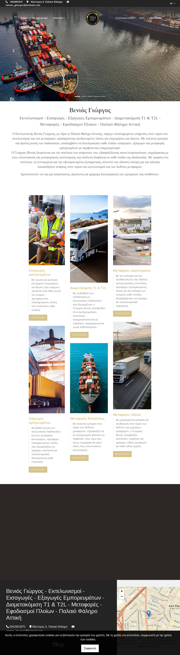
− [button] (122, 596)
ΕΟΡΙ (141, 18)
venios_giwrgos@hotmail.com (23, 5)
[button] (13, 50)
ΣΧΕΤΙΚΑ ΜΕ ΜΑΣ (40, 18)
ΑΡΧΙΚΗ (23, 18)
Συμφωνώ (90, 648)
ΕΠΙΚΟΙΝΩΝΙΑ (155, 18)
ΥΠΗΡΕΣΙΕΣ (58, 18)
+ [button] (122, 591)
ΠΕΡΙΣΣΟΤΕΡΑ (38, 317)
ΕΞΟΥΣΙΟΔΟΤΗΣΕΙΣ (125, 18)
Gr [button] (172, 3)
